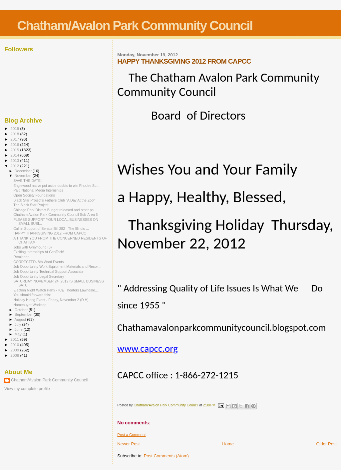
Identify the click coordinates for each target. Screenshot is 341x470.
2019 (15, 128)
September (24, 314)
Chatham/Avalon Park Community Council (134, 25)
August (21, 319)
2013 (15, 160)
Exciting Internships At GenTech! (38, 252)
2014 (15, 155)
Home (228, 443)
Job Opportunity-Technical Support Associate (48, 271)
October (22, 310)
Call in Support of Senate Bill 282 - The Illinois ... (51, 229)
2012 (15, 166)
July (18, 324)
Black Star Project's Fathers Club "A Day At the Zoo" (54, 200)
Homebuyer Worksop (29, 305)
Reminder (21, 257)
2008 (15, 355)
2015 (15, 150)
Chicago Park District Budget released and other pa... (55, 210)
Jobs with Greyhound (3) (32, 247)
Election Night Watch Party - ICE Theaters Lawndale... (55, 290)
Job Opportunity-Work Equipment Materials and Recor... (57, 266)
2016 (15, 144)
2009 (15, 350)
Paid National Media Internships (38, 190)
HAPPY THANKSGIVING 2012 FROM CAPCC (49, 233)
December (24, 171)
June (19, 329)
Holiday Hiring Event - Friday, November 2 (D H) (51, 300)
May (19, 334)
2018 (15, 134)
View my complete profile (27, 388)
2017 (15, 139)
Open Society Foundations (34, 195)
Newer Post (128, 443)
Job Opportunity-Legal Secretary (38, 276)
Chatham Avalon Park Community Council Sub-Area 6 (55, 215)
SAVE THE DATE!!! (28, 181)
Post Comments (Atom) (166, 455)
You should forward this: (32, 295)
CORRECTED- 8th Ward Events (38, 262)
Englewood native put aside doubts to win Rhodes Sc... (56, 186)
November (24, 176)
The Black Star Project (30, 205)
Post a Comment (131, 435)
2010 (15, 344)
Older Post (326, 443)
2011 (15, 339)
